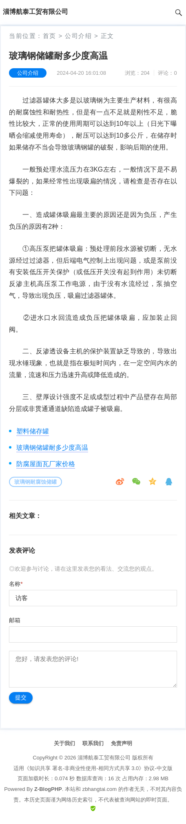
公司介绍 (78, 35)
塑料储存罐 (32, 431)
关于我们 (64, 743)
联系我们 (93, 743)
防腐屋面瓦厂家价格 (45, 463)
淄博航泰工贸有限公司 (104, 758)
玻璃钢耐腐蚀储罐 (35, 482)
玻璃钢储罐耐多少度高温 (52, 447)
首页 (49, 35)
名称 (15, 584)
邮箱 (14, 620)
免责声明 (121, 743)
